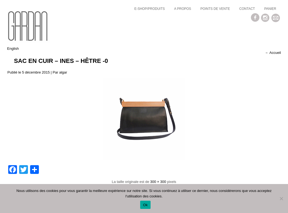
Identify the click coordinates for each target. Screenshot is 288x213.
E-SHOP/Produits (149, 9)
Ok (145, 205)
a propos (182, 9)
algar (63, 72)
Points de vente (215, 9)
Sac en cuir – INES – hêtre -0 (61, 60)
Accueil (273, 53)
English (13, 48)
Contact (247, 9)
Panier (270, 9)
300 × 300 (158, 182)
